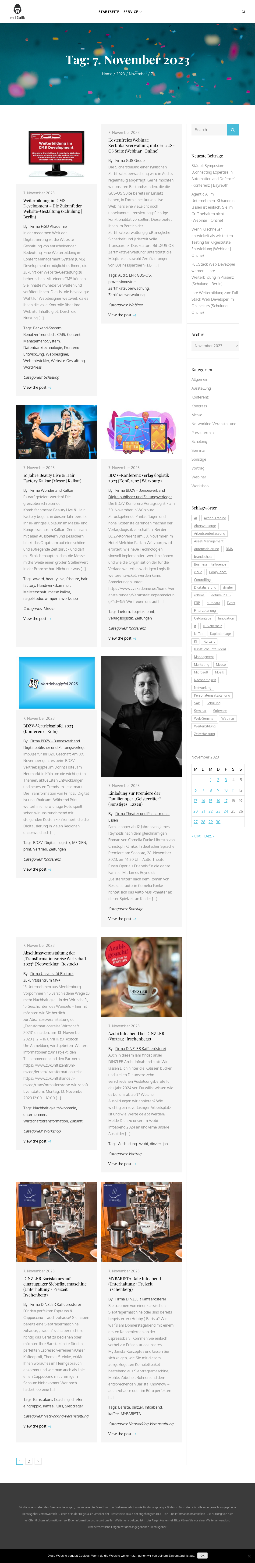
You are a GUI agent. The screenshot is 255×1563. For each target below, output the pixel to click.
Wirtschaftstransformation (45, 1121)
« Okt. (196, 836)
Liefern (124, 611)
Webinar (135, 305)
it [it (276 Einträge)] (195, 626)
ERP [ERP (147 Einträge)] (197, 603)
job (165, 1143)
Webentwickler (36, 360)
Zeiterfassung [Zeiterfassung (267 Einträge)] (204, 734)
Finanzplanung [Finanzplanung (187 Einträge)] (205, 610)
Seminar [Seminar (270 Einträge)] (200, 711)
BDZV (37, 842)
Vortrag (134, 1153)
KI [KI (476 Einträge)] (195, 641)
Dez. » (209, 836)
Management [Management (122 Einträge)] (204, 657)
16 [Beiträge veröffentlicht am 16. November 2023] (218, 800)
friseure (72, 579)
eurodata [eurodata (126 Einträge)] (213, 603)
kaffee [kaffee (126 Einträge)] (198, 634)
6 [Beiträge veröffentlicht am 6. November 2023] (196, 790)
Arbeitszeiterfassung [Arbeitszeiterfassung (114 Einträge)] (209, 533)
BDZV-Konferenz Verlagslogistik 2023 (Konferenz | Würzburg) (138, 477)
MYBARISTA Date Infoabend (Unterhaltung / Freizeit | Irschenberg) (134, 1284)
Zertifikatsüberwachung (128, 288)
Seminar (198, 450)
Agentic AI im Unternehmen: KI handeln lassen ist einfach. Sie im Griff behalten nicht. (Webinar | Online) (212, 207)
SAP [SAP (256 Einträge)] (197, 703)
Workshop (51, 1131)
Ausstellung (201, 388)
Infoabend (153, 1407)
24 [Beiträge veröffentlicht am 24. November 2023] (226, 811)
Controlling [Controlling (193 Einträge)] (202, 580)
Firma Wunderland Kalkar (51, 490)
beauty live (55, 579)
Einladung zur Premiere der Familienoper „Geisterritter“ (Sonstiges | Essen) (134, 798)
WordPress (32, 367)
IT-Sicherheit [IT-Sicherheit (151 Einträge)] (212, 626)
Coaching (62, 1399)
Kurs (59, 1406)
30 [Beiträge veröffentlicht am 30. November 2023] (218, 821)
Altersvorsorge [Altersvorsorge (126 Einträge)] (205, 526)
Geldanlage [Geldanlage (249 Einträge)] (202, 618)
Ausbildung (127, 1143)
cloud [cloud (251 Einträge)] (198, 572)
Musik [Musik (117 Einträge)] (219, 672)
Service (133, 12)
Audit (122, 275)
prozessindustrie (122, 281)
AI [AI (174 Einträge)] (195, 518)
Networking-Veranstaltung (65, 1416)
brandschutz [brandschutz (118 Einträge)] (203, 557)
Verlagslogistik (120, 618)
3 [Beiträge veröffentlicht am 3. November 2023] (226, 779)
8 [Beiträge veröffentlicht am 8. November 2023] (211, 790)
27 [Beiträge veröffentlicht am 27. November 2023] (196, 821)
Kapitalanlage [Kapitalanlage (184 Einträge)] (220, 634)
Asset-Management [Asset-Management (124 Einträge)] (208, 541)
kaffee (48, 1406)
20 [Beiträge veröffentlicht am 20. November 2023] (195, 811)
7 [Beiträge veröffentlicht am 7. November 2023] (203, 790)
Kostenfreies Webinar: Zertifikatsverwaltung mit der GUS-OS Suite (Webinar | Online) (141, 145)
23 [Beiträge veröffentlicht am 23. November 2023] (218, 811)
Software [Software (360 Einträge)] (220, 711)
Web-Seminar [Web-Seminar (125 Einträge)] (204, 718)
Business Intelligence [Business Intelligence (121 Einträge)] (210, 564)
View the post (37, 387)
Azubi (143, 1143)
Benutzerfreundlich (39, 334)
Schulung (51, 377)
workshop (69, 598)
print (150, 611)
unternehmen (34, 1114)
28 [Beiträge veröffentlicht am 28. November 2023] (203, 821)
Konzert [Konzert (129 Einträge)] (209, 641)
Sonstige (135, 908)
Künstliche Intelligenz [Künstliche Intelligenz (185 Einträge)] (210, 649)
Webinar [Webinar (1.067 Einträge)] (227, 718)
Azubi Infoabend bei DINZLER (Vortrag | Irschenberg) (136, 1036)
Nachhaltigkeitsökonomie (54, 1108)
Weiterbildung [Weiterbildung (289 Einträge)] (205, 726)
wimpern (52, 598)
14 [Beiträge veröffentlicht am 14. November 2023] (203, 800)
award (38, 579)
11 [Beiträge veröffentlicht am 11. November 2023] (233, 790)
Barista (124, 1407)
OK (202, 1555)
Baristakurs (42, 1399)
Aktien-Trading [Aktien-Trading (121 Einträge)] (215, 518)
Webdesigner (57, 354)
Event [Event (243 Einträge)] (231, 603)
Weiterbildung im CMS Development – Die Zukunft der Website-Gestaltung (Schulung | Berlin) (52, 209)
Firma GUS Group (130, 160)
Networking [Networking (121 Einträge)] (202, 688)
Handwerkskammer (53, 585)
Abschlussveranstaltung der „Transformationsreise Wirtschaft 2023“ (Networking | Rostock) (54, 958)
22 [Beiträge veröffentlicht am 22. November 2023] (211, 811)
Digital (50, 842)
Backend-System (47, 328)
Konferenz (136, 628)
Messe (48, 608)
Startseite (109, 12)
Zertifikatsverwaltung (126, 294)
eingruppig (32, 1406)
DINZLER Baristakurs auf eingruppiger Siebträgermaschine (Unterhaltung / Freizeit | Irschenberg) (55, 1287)
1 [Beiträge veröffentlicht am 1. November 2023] (210, 779)
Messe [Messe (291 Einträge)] (221, 664)
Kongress (199, 406)
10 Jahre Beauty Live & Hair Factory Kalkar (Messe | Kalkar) (52, 477)
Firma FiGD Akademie (48, 226)
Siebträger (74, 1406)
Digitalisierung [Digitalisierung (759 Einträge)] (205, 587)
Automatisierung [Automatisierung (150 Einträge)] (206, 549)
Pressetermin (202, 432)
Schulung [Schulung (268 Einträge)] (213, 703)
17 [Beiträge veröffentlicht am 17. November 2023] (225, 800)
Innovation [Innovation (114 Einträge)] (226, 618)
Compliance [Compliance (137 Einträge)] (218, 572)
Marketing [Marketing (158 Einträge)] (201, 664)
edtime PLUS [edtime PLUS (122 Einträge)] (220, 595)
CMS (61, 334)
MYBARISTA (131, 1413)
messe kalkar (59, 592)
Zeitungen (143, 618)
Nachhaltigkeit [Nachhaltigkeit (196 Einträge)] (205, 680)
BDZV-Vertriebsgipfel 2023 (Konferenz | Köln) (48, 728)
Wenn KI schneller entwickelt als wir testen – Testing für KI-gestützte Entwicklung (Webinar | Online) (213, 242)
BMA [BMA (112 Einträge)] (229, 549)
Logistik (138, 611)
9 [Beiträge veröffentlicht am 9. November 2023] (218, 790)
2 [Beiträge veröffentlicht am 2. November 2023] (218, 779)
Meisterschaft (34, 592)
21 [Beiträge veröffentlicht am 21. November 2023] (203, 811)
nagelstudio (33, 598)
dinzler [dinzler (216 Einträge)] (228, 587)
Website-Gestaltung (68, 360)
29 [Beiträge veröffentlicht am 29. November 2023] (211, 821)
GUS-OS (144, 275)
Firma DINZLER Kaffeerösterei (140, 1048)
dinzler (155, 1143)
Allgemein (199, 379)
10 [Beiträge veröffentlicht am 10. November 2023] (226, 790)
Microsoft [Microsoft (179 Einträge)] (201, 672)
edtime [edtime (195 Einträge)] (199, 595)
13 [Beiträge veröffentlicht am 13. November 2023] (195, 800)
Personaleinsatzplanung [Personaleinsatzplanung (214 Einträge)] (212, 695)
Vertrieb (40, 849)
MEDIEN (79, 842)
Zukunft (76, 1121)
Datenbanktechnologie (42, 347)
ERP (132, 275)
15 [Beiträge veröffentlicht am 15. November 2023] (210, 800)
